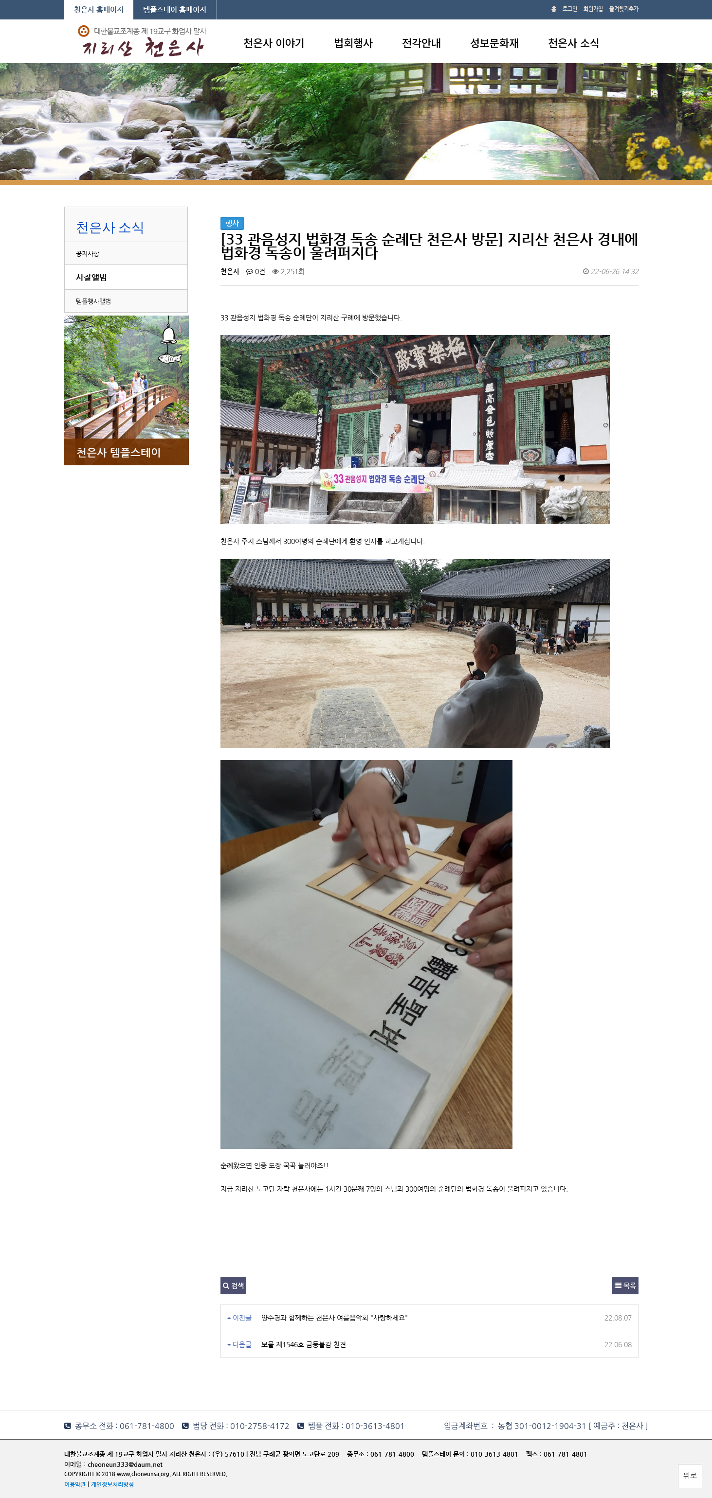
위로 (690, 1475)
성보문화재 (494, 42)
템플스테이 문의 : (446, 1454)
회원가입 (593, 9)
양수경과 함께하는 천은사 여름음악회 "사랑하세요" (334, 1318)
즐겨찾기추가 (624, 9)
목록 (625, 1285)
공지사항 (87, 253)
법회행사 (353, 42)
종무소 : (358, 1454)
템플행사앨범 (93, 301)
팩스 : (535, 1454)
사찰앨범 (91, 277)
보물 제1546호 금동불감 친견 (303, 1344)
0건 (255, 271)
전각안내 (421, 42)
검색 (233, 1285)
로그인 (570, 9)
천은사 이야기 (274, 42)
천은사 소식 (574, 42)
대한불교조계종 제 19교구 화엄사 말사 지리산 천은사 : (137, 1454)
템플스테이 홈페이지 (174, 9)
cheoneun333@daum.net (125, 1464)
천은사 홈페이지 (99, 9)
